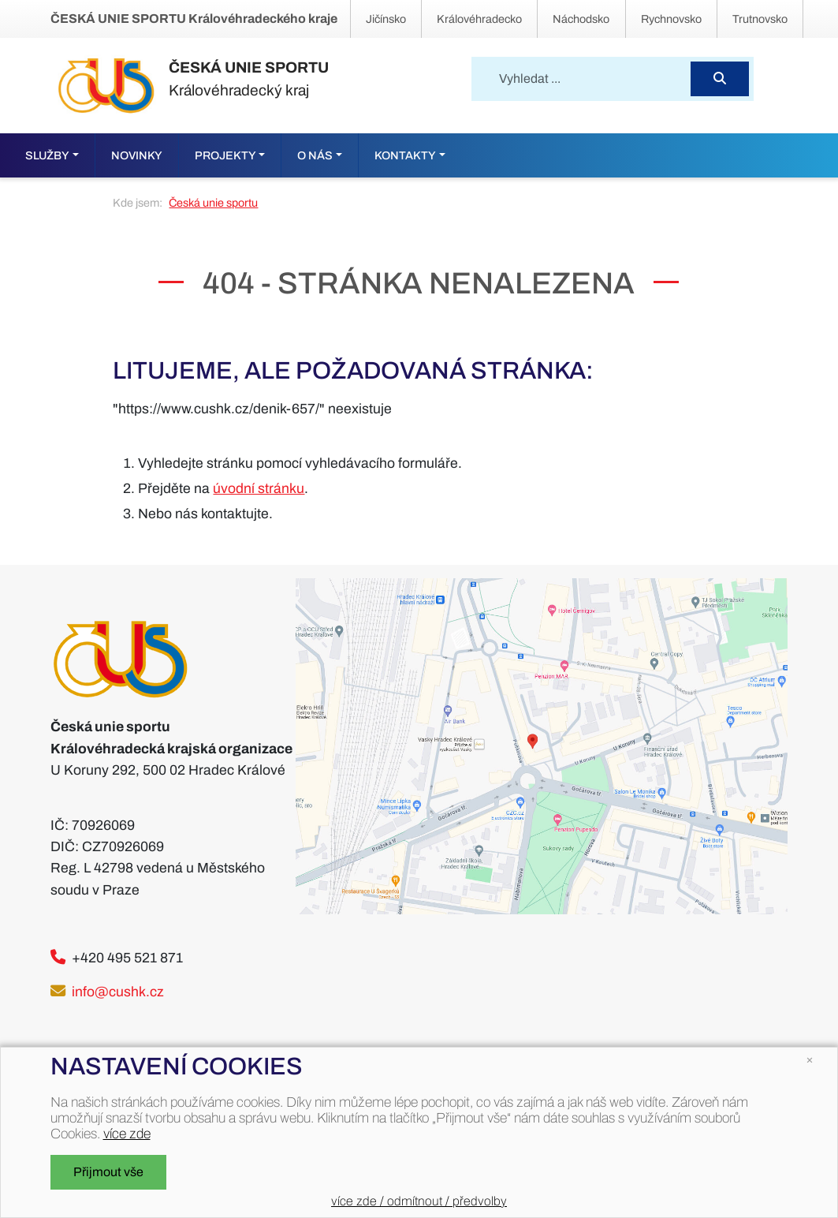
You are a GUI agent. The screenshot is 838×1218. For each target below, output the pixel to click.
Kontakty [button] (405, 155)
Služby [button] (47, 155)
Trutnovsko (760, 19)
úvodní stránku (258, 488)
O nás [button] (315, 155)
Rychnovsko (671, 19)
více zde (127, 1133)
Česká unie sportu (213, 202)
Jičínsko (386, 19)
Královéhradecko (479, 19)
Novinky (136, 155)
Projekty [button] (225, 155)
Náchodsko (581, 19)
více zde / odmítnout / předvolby (419, 1201)
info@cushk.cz (118, 991)
